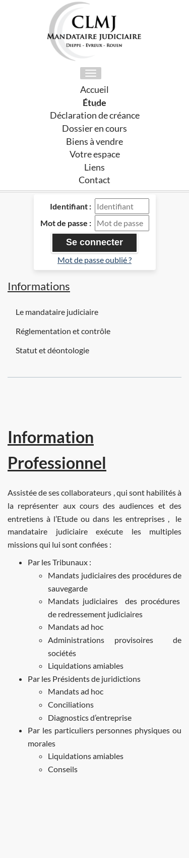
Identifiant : (70, 206)
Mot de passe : (65, 223)
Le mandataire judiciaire (57, 311)
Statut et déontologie (52, 350)
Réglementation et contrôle (63, 331)
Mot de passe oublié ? (94, 259)
